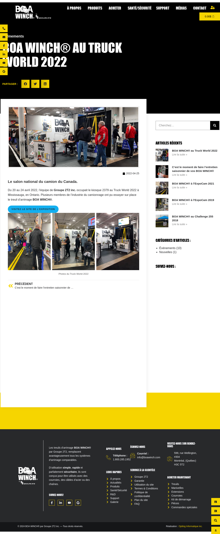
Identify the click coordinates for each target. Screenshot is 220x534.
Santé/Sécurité (139, 8)
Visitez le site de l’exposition (33, 209)
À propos (75, 8)
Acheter (116, 8)
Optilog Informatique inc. (190, 529)
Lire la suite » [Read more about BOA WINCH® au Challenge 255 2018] (179, 224)
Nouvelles (165, 252)
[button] (25, 84)
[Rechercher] (214, 125)
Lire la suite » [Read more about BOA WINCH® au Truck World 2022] (179, 154)
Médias (182, 8)
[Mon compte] (213, 7)
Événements (13, 36)
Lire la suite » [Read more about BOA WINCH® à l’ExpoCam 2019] (179, 203)
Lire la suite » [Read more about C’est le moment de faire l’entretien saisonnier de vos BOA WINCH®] (179, 174)
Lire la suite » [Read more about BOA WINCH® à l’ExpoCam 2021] (179, 187)
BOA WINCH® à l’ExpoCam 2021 (193, 183)
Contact (199, 8)
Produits (96, 8)
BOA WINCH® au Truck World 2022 (194, 150)
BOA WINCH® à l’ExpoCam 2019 (193, 200)
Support (163, 8)
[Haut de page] (215, 530)
